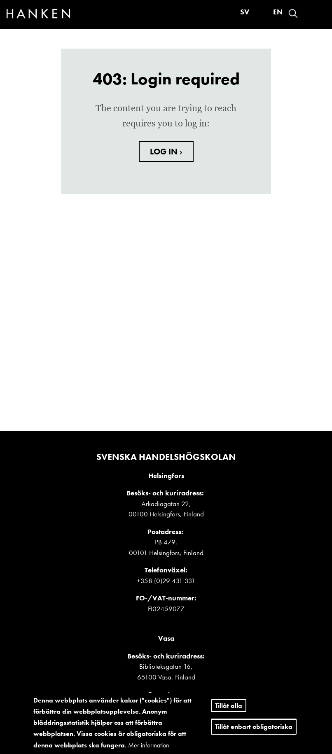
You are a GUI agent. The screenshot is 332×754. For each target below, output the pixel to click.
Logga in (307, 13)
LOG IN (165, 151)
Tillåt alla (228, 707)
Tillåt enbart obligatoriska (253, 728)
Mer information (148, 746)
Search (293, 13)
